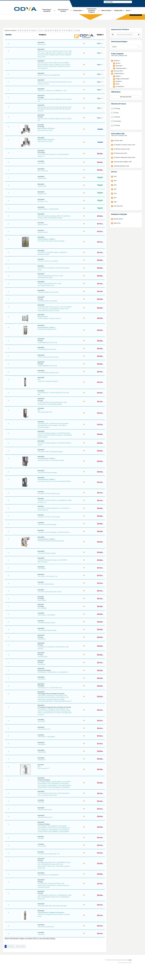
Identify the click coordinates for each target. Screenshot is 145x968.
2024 (115, 185)
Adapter (51, 239)
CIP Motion (117, 117)
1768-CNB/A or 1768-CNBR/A (46, 736)
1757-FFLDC (41, 721)
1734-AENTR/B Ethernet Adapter (47, 472)
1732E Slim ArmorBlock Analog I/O (48, 381)
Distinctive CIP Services (118, 104)
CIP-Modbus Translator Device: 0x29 (124, 145)
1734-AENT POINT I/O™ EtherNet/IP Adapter (51, 460)
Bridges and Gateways (56, 912)
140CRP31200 (42, 186)
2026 (115, 176)
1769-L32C (41, 802)
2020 (115, 202)
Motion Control (42, 316)
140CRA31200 (42, 178)
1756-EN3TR (41, 664)
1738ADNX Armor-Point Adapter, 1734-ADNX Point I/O (53, 532)
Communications (43, 239)
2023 (115, 189)
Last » (23, 946)
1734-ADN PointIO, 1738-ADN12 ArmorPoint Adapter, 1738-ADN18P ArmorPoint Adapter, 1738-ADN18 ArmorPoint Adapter (53, 425)
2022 (115, 193)
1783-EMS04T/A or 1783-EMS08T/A (48, 875)
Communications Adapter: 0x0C (123, 161)
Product (42, 35)
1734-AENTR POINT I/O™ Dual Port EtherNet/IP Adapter (54, 481)
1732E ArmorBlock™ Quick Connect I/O (49, 318)
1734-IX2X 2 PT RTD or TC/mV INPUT (49, 517)
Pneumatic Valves (121, 68)
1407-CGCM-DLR (43, 171)
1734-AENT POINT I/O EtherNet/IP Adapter (50, 451)
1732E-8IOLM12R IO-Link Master (47, 301)
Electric (118, 63)
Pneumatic (119, 65)
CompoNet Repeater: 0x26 (121, 166)
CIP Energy (117, 108)
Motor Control (42, 128)
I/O (38, 379)
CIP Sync (116, 112)
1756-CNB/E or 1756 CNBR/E (46, 615)
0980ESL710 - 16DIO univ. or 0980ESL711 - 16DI (52, 90)
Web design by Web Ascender (125, 962)
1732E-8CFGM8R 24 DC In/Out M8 (48, 292)
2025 (115, 180)
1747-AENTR (41, 568)
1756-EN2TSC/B (42, 656)
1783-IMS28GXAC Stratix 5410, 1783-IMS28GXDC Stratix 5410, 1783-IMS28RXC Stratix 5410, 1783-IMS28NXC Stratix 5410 (55, 897)
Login (130, 960)
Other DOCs (117, 223)
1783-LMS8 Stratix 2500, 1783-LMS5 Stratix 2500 (52, 905)
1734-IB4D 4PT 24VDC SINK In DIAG (49, 493)
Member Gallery (118, 219)
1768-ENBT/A (42, 744)
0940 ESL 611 (42, 44)
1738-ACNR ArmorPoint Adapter (47, 524)
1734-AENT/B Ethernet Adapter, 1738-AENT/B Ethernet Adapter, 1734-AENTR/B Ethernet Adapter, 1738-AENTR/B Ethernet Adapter (55, 435)
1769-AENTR (41, 759)
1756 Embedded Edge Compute (47, 630)
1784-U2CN (41, 934)
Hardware (119, 81)
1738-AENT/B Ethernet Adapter (47, 553)
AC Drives (51, 128)
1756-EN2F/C (42, 639)
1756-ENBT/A (42, 679)
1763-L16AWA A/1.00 (44, 729)
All (78, 30)
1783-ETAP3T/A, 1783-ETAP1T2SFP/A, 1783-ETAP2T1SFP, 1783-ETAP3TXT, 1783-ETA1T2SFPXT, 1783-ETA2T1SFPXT (53, 885)
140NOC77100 (42, 194)
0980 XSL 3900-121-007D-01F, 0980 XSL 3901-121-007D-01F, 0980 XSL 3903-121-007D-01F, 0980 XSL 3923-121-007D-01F (55, 109)
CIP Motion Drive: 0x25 (120, 153)
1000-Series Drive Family (45, 130)
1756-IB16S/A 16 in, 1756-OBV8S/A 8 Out (50, 687)
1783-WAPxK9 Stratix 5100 (46, 926)
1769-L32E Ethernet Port (45, 809)
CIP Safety (117, 125)
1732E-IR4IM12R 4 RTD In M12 (47, 349)
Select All (114, 55)
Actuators (117, 60)
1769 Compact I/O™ (44, 768)
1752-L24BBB (42, 600)
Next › (18, 946)
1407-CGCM (41, 163)
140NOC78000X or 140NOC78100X (48, 209)
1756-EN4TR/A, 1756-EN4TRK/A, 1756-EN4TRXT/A (53, 672)
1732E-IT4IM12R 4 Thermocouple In (48, 357)
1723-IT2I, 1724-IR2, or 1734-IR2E (48, 261)
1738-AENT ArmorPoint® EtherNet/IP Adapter (51, 541)
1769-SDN (41, 838)
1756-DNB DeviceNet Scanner (46, 622)
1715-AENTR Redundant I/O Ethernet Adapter (51, 241)
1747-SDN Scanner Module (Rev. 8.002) (49, 591)
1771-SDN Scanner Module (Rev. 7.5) (49, 854)
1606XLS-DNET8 (43, 232)
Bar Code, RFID (118, 71)
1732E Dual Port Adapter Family (47, 329)
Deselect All (123, 55)
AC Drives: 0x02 (118, 140)
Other (118, 84)
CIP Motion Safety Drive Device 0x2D (124, 157)
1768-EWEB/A (42, 752)
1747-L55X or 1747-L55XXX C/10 (47, 576)
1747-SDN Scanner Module (46, 584)
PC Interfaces (120, 86)
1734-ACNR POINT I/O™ (45, 412)
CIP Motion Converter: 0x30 (122, 149)
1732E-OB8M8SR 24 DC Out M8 (47, 365)
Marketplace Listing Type (119, 214)
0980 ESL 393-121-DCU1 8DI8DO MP (49, 75)
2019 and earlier (118, 206)
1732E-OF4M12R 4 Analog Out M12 (48, 372)
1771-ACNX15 (42, 846)
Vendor (100, 35)
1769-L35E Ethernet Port (45, 817)
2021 (115, 197)
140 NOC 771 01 (43, 201)
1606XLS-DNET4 (43, 224)
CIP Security (117, 121)
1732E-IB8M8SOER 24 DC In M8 (47, 342)
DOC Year (114, 172)
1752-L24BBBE (42, 608)
